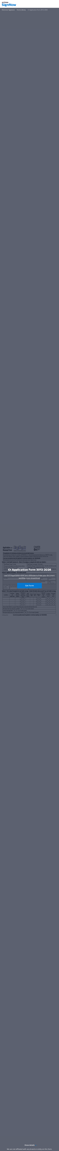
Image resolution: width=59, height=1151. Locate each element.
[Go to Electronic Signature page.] (8, 10)
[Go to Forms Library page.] (21, 10)
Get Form (29, 585)
